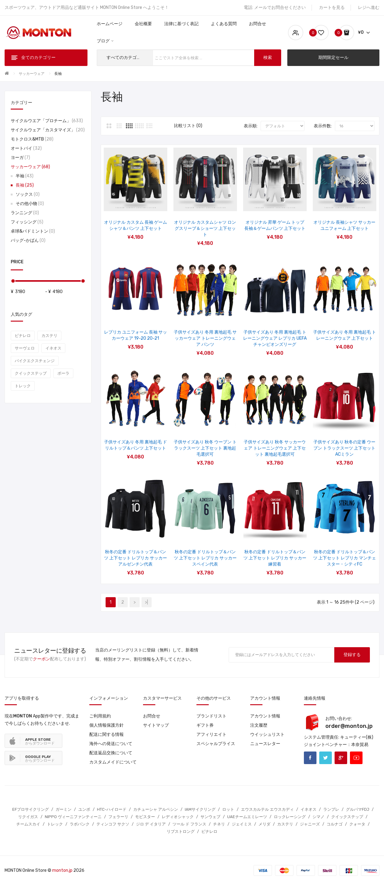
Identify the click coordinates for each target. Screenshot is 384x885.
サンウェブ (210, 816)
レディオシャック (178, 816)
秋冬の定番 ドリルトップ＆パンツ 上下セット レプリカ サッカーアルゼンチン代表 (135, 558)
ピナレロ (23, 335)
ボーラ (63, 373)
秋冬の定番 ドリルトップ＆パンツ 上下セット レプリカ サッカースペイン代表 (205, 558)
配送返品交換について (110, 753)
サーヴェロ (25, 348)
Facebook (310, 758)
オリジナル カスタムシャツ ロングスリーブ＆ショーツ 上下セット (205, 228)
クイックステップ (31, 373)
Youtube (356, 758)
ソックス (28, 194)
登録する (352, 654)
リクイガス (28, 816)
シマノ (318, 816)
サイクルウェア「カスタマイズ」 (48, 130)
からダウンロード (40, 741)
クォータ (357, 824)
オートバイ (26, 148)
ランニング (25, 212)
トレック (23, 386)
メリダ (264, 824)
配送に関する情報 (106, 734)
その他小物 (30, 203)
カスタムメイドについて (113, 762)
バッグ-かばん (28, 240)
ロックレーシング (290, 816)
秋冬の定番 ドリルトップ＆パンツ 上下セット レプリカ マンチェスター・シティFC (344, 558)
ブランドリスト (211, 716)
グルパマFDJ (357, 809)
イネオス (53, 348)
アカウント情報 (265, 716)
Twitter (325, 758)
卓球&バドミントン (33, 231)
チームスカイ (28, 824)
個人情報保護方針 (106, 725)
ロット (228, 809)
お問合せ (151, 716)
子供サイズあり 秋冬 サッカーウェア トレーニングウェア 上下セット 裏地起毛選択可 (275, 448)
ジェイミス (242, 824)
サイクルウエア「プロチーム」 (47, 120)
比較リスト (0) (188, 125)
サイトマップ (156, 725)
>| (146, 602)
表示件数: (323, 126)
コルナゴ (335, 824)
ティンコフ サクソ (112, 824)
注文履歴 (258, 725)
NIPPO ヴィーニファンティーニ (73, 816)
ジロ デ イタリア (151, 824)
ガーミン (64, 809)
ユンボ (84, 809)
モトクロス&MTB (32, 139)
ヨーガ (20, 157)
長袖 (58, 73)
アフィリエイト (211, 734)
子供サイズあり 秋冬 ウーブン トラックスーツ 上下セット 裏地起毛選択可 (205, 448)
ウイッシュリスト (267, 734)
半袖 (24, 176)
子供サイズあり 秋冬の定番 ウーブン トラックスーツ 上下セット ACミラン (344, 448)
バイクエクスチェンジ (35, 360)
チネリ (219, 824)
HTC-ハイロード (111, 809)
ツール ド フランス (189, 824)
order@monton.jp (349, 726)
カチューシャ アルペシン (155, 809)
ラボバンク (80, 824)
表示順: (251, 126)
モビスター (145, 816)
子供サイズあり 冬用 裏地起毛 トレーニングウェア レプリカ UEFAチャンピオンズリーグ (275, 338)
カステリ (49, 335)
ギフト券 (205, 725)
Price (17, 262)
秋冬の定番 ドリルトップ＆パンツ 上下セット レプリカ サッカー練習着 (274, 558)
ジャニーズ (310, 824)
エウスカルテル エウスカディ (267, 809)
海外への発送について (110, 743)
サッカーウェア (32, 73)
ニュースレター (265, 743)
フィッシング (27, 222)
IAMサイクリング (200, 809)
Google (341, 758)
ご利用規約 (100, 716)
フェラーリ (118, 816)
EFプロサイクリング (30, 809)
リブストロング (181, 831)
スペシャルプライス (215, 743)
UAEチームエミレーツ (247, 816)
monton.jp (62, 870)
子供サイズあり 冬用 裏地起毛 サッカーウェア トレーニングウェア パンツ (205, 338)
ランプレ (331, 809)
